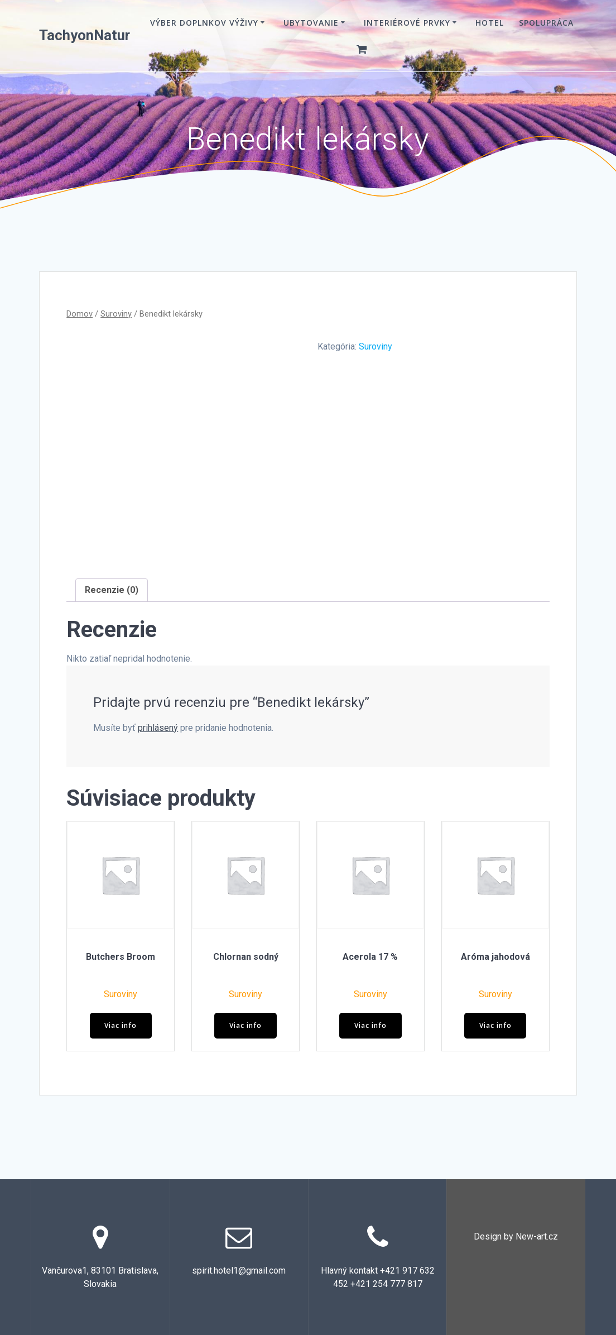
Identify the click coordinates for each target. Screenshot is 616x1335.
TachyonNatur (84, 35)
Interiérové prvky (407, 22)
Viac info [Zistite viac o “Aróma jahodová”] (495, 1025)
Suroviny (116, 314)
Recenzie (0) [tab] (111, 590)
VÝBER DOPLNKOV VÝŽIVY (204, 22)
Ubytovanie (311, 22)
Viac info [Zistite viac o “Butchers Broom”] (120, 1025)
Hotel (489, 22)
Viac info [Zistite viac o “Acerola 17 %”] (370, 1025)
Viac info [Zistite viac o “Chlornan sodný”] (245, 1025)
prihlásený (158, 727)
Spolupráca (546, 22)
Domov (79, 314)
